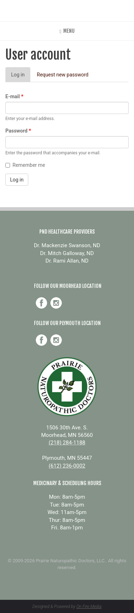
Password (18, 131)
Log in (20, 76)
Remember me (25, 165)
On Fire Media (88, 606)
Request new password (63, 75)
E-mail (14, 96)
